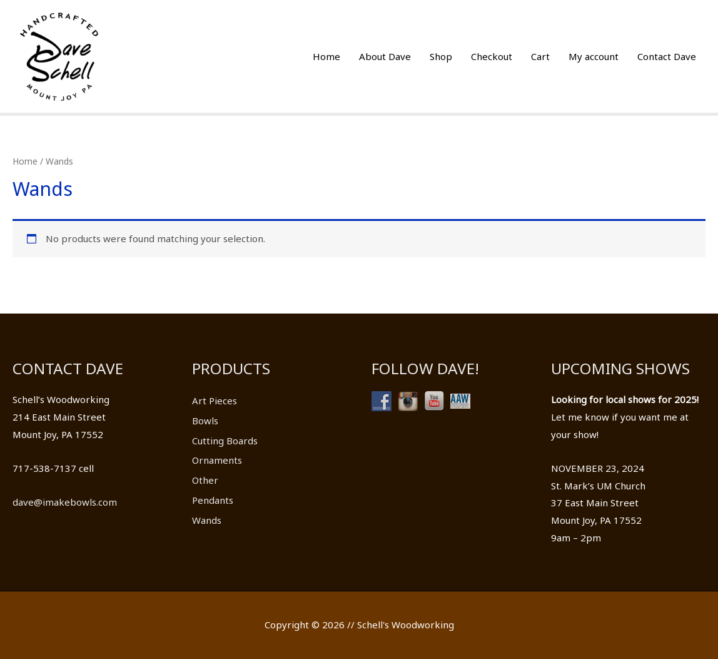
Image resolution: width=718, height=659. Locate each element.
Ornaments (217, 460)
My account (594, 56)
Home (326, 56)
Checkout (491, 56)
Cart (540, 56)
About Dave (385, 56)
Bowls (205, 420)
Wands (206, 520)
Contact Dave (666, 56)
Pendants (212, 500)
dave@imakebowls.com (65, 502)
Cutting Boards (225, 440)
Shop (441, 56)
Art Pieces (214, 400)
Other (205, 480)
